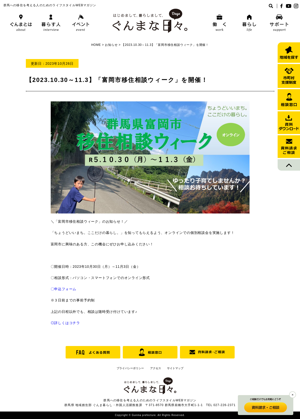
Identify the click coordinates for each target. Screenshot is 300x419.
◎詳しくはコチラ (65, 323)
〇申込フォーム (64, 289)
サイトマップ (175, 368)
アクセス (155, 368)
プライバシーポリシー (130, 368)
